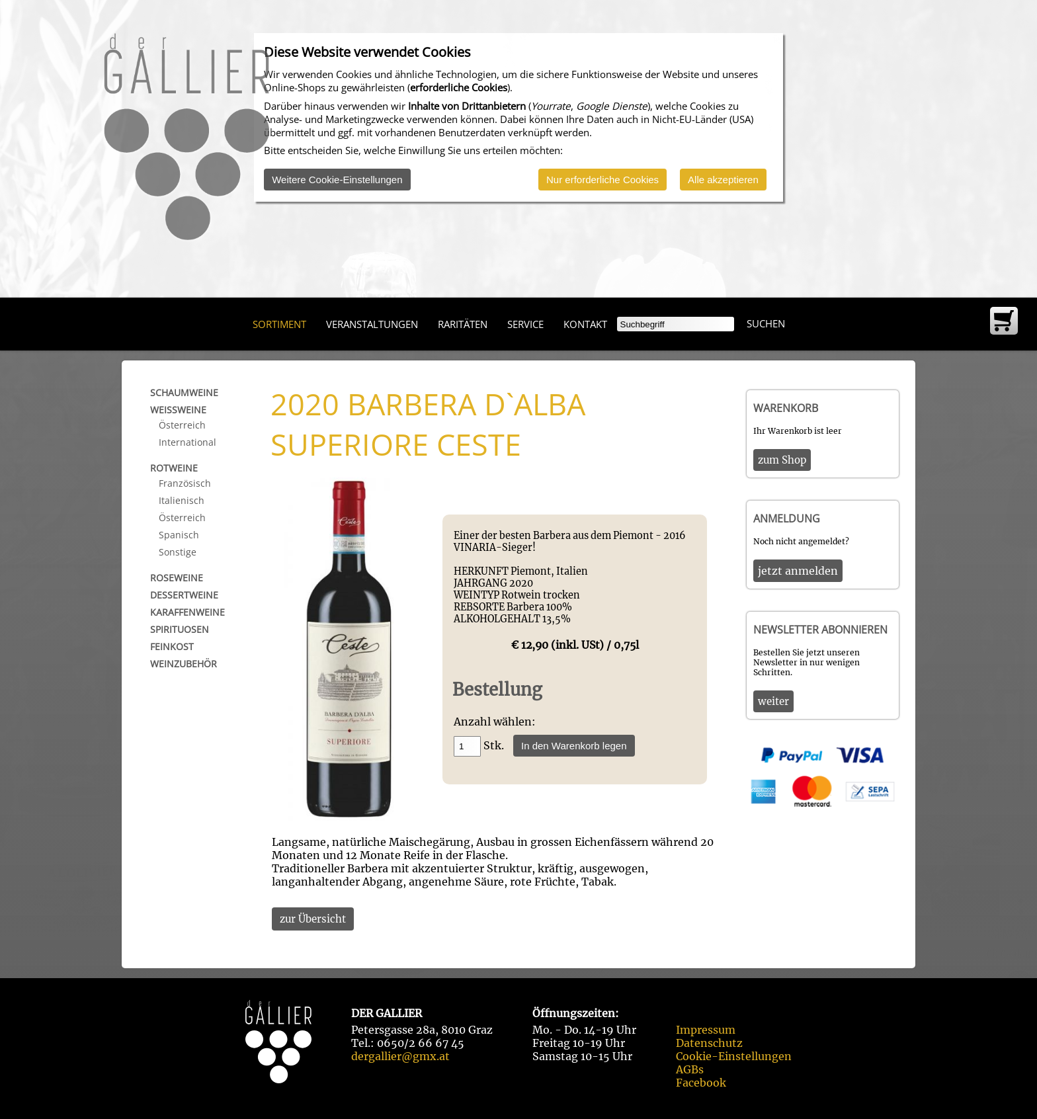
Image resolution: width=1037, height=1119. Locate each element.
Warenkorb (785, 408)
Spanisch (179, 534)
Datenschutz (709, 1043)
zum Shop (782, 460)
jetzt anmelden (798, 570)
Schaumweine (184, 392)
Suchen (766, 323)
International (187, 442)
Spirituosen (179, 629)
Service (525, 324)
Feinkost (172, 646)
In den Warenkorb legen (574, 745)
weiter (773, 701)
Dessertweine (184, 595)
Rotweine (174, 468)
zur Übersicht (313, 919)
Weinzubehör (183, 663)
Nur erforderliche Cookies (602, 179)
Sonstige (177, 552)
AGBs (690, 1069)
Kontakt (585, 324)
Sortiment (279, 324)
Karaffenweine (187, 612)
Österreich (182, 425)
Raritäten (462, 324)
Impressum (705, 1029)
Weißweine (178, 409)
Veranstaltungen (372, 324)
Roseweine (176, 577)
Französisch (185, 483)
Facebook (701, 1082)
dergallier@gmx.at (400, 1056)
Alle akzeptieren (723, 179)
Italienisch (181, 500)
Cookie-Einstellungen (734, 1056)
